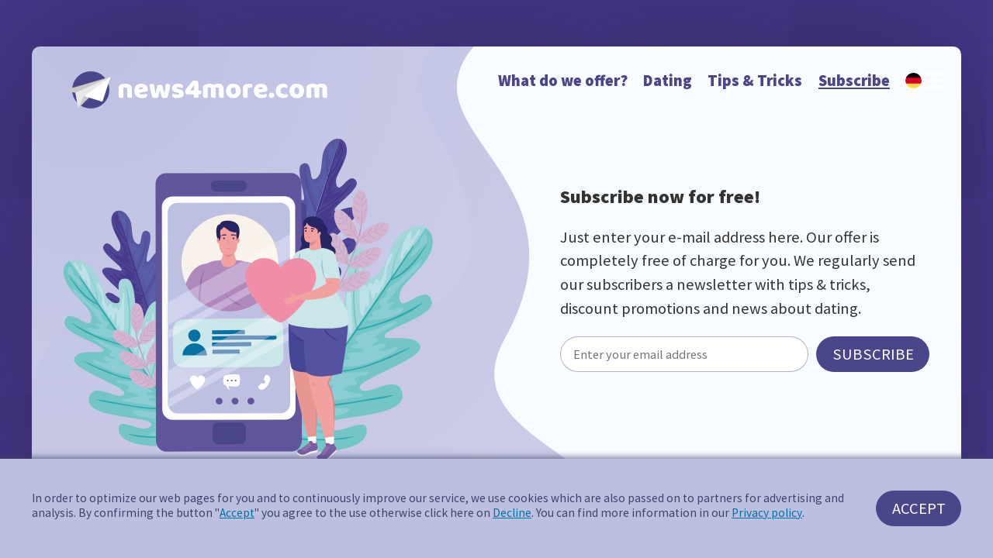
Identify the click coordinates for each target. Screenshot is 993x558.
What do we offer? (563, 81)
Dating (667, 81)
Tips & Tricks (755, 81)
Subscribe (854, 81)
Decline (512, 512)
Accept (237, 512)
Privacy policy (767, 512)
